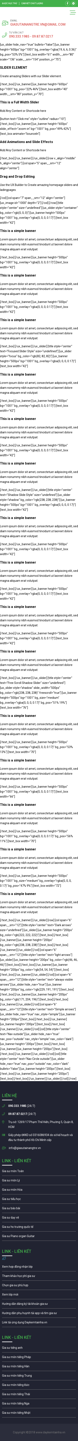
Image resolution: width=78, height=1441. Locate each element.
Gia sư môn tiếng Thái (39, 1395)
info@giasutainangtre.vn (25, 1148)
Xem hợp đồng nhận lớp (39, 1267)
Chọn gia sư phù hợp (39, 1286)
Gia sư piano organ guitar (39, 1237)
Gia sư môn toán (39, 1172)
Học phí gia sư (39, 1276)
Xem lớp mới (39, 1295)
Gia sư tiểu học (39, 1199)
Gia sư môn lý (39, 1181)
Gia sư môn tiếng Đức (39, 1385)
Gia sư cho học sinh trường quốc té (39, 1227)
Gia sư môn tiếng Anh (39, 1348)
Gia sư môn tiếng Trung (39, 1376)
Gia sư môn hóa (39, 1190)
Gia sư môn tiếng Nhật (39, 1413)
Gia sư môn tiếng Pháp (39, 1358)
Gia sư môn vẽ (39, 1218)
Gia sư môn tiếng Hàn (39, 1367)
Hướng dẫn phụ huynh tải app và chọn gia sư (39, 1314)
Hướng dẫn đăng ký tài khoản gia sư (39, 1304)
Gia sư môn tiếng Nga (39, 1323)
